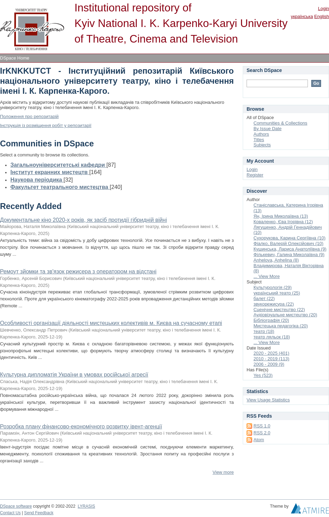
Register (255, 175)
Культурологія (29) (273, 287)
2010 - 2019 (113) (271, 358)
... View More (267, 276)
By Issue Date (268, 128)
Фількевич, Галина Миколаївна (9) (289, 254)
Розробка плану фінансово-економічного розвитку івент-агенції (81, 426)
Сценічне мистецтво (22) (279, 309)
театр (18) (264, 331)
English (321, 16)
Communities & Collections (280, 123)
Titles (259, 139)
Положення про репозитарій (29, 116)
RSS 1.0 (262, 425)
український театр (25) (277, 293)
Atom (259, 439)
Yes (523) (263, 375)
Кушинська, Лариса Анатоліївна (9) (290, 249)
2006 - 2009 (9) (269, 364)
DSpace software (16, 506)
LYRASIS (86, 506)
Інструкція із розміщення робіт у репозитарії (45, 125)
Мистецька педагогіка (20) (281, 325)
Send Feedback (39, 512)
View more (223, 472)
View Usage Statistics (268, 399)
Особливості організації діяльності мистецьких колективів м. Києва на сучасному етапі (111, 323)
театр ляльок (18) (272, 336)
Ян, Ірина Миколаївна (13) (281, 216)
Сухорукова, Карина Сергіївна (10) (290, 238)
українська (302, 16)
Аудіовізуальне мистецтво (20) (285, 314)
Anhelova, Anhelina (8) (276, 260)
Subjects (262, 144)
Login (323, 8)
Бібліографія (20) (271, 320)
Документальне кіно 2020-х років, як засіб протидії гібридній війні (83, 220)
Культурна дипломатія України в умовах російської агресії (74, 375)
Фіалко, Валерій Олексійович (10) (288, 243)
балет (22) (264, 298)
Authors (261, 134)
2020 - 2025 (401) (271, 353)
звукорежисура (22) (274, 304)
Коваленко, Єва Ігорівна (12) (283, 221)
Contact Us (10, 512)
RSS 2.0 (262, 432)
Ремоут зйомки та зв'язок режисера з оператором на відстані (78, 271)
